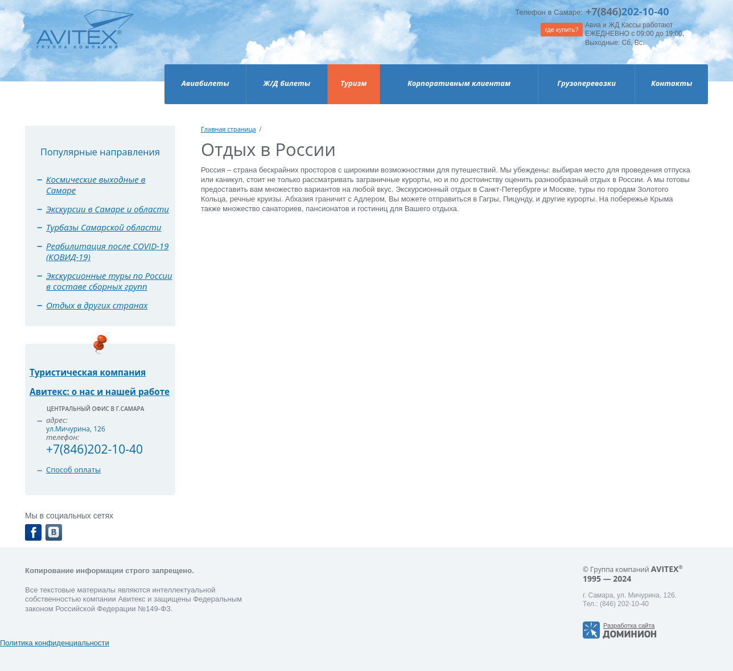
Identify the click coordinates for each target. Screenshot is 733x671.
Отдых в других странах (96, 305)
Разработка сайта (628, 625)
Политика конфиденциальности (54, 643)
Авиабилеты (205, 83)
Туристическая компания (88, 372)
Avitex (85, 39)
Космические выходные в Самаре (96, 185)
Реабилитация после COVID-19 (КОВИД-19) (107, 251)
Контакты (672, 83)
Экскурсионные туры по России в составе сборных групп (109, 281)
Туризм (353, 83)
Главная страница (228, 129)
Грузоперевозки (586, 83)
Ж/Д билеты (286, 83)
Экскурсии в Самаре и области (107, 209)
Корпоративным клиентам (458, 83)
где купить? (562, 29)
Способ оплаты (73, 469)
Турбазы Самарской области (104, 227)
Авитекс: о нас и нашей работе (100, 391)
